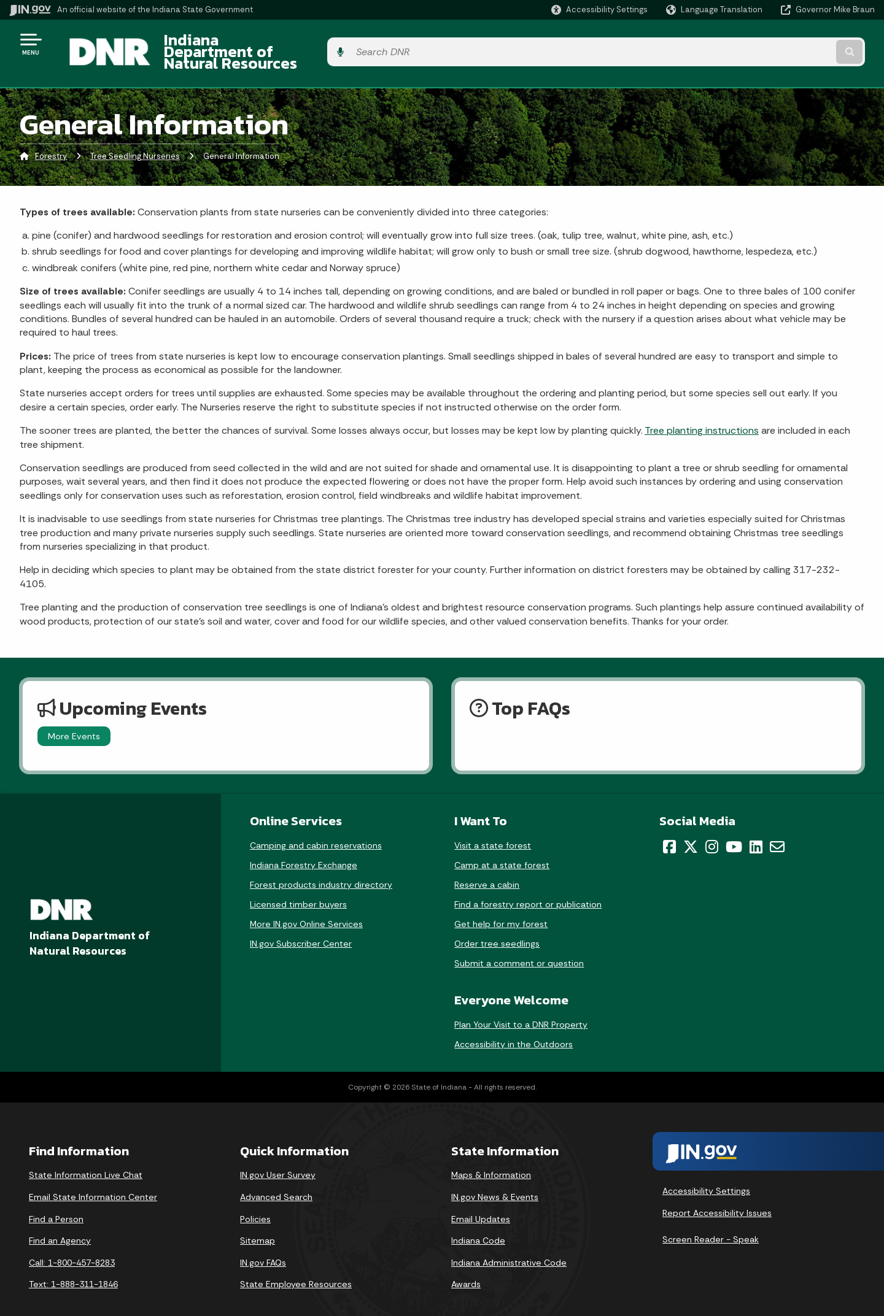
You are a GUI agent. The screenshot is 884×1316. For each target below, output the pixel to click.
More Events (74, 717)
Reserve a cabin (486, 866)
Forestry (51, 138)
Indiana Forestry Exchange (303, 846)
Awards (466, 1265)
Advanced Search (276, 1177)
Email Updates (480, 1200)
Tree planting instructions (702, 412)
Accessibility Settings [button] (706, 1172)
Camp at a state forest (501, 846)
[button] (599, 9)
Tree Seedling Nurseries (135, 138)
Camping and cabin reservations (316, 827)
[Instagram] (711, 828)
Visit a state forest (492, 827)
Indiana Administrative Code (509, 1243)
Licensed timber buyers (298, 885)
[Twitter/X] (690, 828)
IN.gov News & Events (494, 1177)
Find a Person (56, 1200)
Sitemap (257, 1222)
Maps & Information (491, 1156)
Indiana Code (478, 1222)
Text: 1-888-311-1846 (73, 1265)
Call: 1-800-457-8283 (72, 1243)
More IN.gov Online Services (306, 905)
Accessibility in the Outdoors (513, 1025)
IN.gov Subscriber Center (301, 925)
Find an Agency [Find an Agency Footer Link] (60, 1222)
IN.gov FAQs (263, 1243)
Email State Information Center (93, 1177)
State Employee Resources (296, 1265)
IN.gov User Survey (278, 1156)
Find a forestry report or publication (528, 885)
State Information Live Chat (85, 1156)
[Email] (777, 828)
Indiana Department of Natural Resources (298, 43)
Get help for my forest (501, 905)
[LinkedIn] (756, 828)
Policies (255, 1200)
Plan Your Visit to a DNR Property (520, 1006)
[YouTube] (734, 828)
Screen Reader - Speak (710, 1220)
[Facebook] (669, 828)
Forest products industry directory (321, 866)
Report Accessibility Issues (717, 1193)
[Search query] (774, 44)
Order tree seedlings (497, 925)
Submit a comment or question (519, 944)
